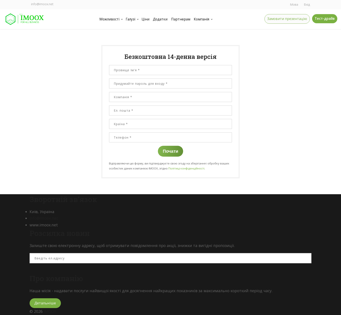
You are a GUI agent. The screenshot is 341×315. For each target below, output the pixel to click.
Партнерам (181, 19)
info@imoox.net (42, 4)
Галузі (130, 19)
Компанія (202, 19)
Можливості (109, 19)
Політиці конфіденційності (186, 168)
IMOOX (50, 311)
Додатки (160, 19)
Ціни (145, 19)
